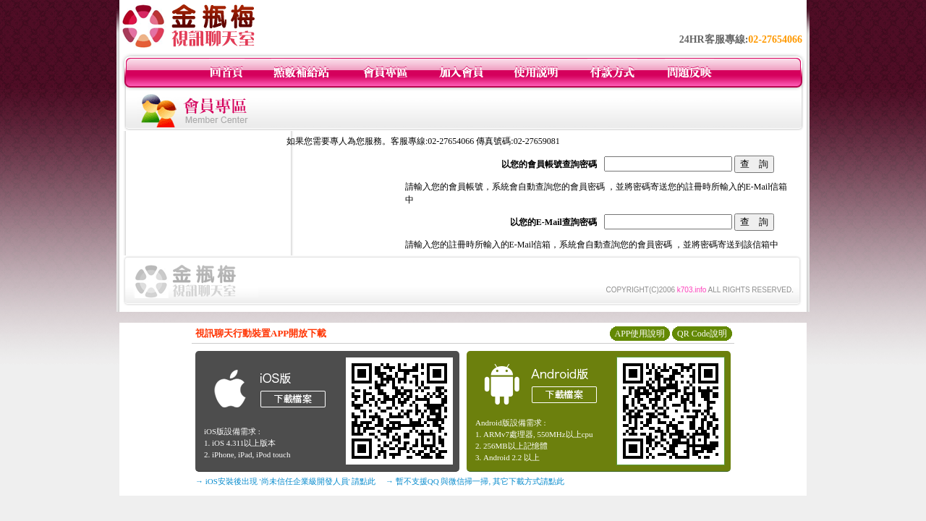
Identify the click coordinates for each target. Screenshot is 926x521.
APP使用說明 (639, 334)
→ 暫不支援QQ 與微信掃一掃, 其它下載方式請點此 (475, 481)
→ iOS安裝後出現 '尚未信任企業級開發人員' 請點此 (285, 481)
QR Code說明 (702, 334)
